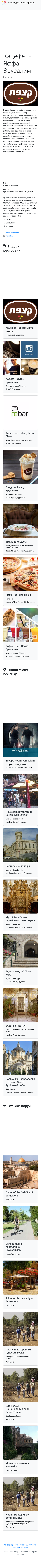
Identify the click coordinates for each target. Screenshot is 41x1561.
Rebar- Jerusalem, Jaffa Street (20, 435)
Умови (22, 1545)
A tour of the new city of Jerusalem (20, 1300)
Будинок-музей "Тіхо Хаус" (18, 973)
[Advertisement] (20, 30)
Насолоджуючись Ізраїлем (21, 2)
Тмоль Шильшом (16, 541)
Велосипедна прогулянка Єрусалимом (14, 1247)
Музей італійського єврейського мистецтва (20, 919)
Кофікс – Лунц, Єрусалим (15, 380)
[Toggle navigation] (5, 7)
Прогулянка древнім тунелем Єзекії (18, 1351)
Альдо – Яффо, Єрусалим (15, 489)
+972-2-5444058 (12, 232)
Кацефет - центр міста (19, 327)
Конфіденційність (11, 1545)
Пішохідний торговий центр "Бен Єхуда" (19, 813)
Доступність (31, 1545)
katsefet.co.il (11, 236)
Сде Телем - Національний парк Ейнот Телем (17, 1409)
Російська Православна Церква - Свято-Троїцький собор (20, 1082)
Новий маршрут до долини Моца (17, 1516)
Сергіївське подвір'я (18, 866)
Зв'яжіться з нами (20, 1547)
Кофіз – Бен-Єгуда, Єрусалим (17, 648)
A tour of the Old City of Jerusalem (19, 1194)
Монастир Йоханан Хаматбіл (17, 1465)
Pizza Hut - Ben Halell (18, 594)
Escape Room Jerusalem (20, 760)
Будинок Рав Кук (16, 1025)
